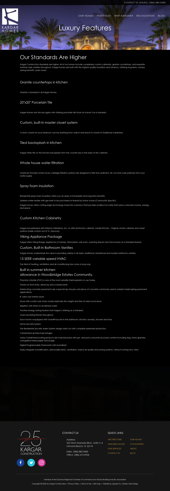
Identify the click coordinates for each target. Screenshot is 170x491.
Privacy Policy (73, 484)
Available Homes (116, 444)
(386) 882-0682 (157, 2)
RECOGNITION (145, 15)
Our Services (114, 448)
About (133, 448)
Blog (133, 453)
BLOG (161, 15)
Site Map (97, 484)
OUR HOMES (86, 15)
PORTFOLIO (104, 15)
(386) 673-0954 (81, 455)
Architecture (115, 439)
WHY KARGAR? (123, 15)
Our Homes (136, 439)
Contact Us (114, 453)
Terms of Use (86, 484)
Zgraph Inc (116, 484)
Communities (137, 444)
